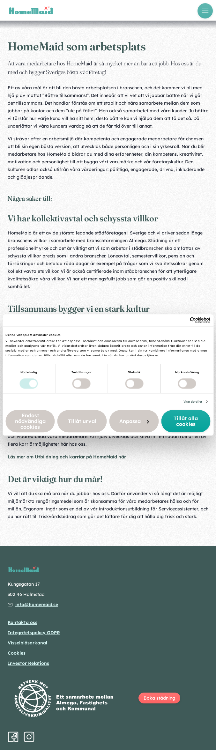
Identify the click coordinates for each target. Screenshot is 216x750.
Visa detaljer (192, 402)
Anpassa (134, 421)
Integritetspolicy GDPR (34, 632)
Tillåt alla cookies (186, 421)
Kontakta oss (22, 622)
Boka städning (159, 698)
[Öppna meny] (205, 11)
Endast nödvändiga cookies (30, 421)
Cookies (17, 653)
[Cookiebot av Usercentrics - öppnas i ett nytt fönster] (183, 320)
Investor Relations (28, 663)
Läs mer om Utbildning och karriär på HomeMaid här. (67, 457)
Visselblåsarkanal (27, 643)
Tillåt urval (82, 421)
